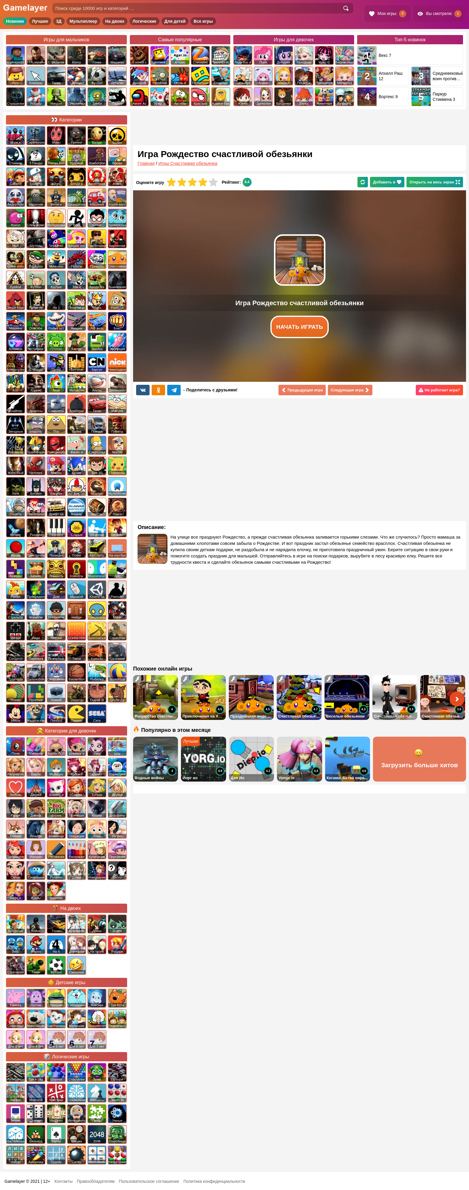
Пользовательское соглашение (149, 1181)
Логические (144, 21)
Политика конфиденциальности (214, 1181)
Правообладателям (96, 1181)
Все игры (203, 21)
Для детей (175, 21)
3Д (59, 21)
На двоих (114, 21)
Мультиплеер (83, 21)
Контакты (63, 1181)
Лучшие (40, 21)
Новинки (15, 21)
